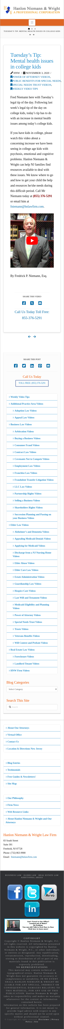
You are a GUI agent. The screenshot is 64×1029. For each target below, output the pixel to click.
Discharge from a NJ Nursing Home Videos (32, 554)
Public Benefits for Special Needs (35, 80)
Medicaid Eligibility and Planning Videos (31, 606)
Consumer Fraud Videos (26, 445)
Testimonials (13, 770)
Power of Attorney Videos (30, 76)
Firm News (12, 805)
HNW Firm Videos (19, 670)
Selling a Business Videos (26, 500)
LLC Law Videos (22, 487)
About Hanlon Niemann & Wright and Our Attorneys (29, 820)
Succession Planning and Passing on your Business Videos (32, 516)
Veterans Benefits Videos (26, 636)
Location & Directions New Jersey (24, 748)
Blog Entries (13, 763)
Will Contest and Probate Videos (30, 643)
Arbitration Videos (23, 431)
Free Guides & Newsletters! (21, 776)
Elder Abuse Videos (23, 563)
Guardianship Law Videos (27, 584)
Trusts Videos (20, 629)
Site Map (11, 783)
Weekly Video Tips (24, 88)
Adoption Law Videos (25, 410)
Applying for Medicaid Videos (29, 546)
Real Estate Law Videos (22, 649)
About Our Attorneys (17, 728)
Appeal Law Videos (23, 417)
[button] (32, 22)
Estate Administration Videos (28, 577)
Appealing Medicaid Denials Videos (32, 538)
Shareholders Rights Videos (28, 507)
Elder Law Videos (19, 525)
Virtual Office (14, 735)
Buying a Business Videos (26, 438)
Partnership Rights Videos (27, 493)
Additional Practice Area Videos (26, 404)
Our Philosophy (15, 798)
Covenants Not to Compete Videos (31, 459)
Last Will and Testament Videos (30, 598)
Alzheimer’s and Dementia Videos (31, 532)
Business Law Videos (20, 424)
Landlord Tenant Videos (26, 663)
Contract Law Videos (24, 452)
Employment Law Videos (26, 466)
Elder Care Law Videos (25, 570)
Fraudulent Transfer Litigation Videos (33, 480)
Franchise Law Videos (25, 473)
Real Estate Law (49, 875)
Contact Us (12, 741)
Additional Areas (32, 877)
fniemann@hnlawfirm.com (27, 206)
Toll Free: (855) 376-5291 (32, 383)
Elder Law (30, 875)
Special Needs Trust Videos (30, 84)
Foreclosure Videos (23, 656)
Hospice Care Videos (24, 591)
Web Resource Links (17, 812)
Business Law (13, 875)
